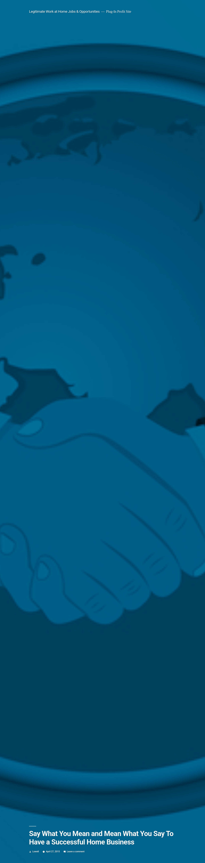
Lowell (35, 851)
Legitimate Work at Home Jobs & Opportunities (64, 11)
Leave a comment (76, 851)
